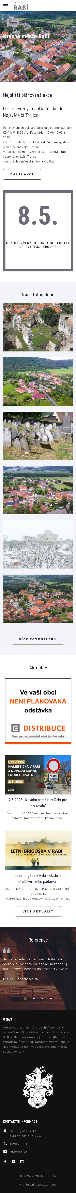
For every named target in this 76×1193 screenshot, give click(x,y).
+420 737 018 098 (22, 1144)
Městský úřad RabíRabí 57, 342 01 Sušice (25, 1134)
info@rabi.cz (18, 1151)
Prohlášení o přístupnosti (38, 1184)
